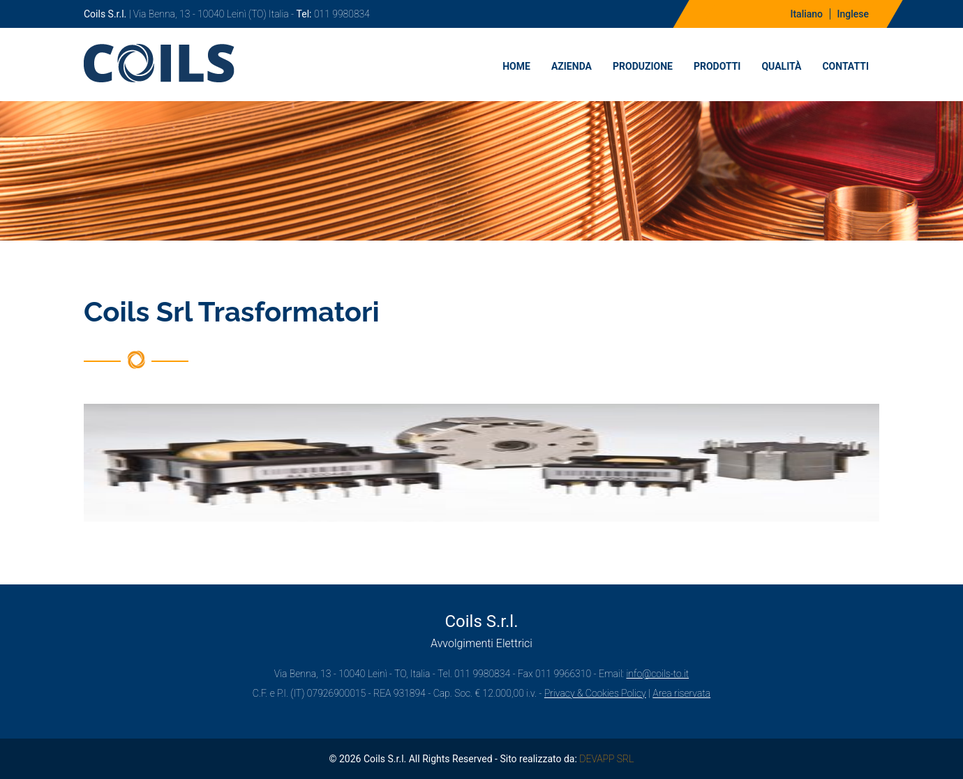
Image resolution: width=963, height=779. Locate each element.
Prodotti (717, 66)
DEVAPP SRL (606, 758)
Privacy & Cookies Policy (595, 693)
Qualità (781, 66)
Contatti (845, 66)
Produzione (643, 66)
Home (516, 66)
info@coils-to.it (657, 673)
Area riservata (681, 693)
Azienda (571, 66)
